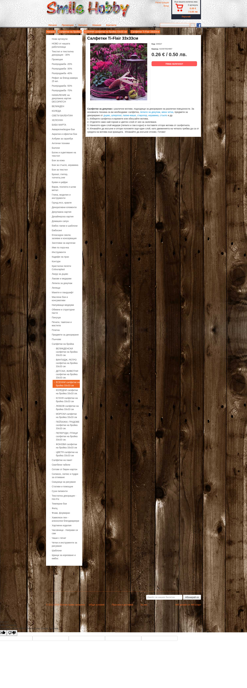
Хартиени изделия (61, 525)
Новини (97, 25)
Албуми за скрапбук (62, 138)
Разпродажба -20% (62, 64)
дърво (106, 115)
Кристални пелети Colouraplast (61, 268)
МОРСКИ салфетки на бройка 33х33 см (66, 416)
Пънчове (56, 339)
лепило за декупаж (150, 112)
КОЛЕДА (56, 111)
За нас (143, 604)
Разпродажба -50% (62, 85)
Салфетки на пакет (62, 460)
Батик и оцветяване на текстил (64, 154)
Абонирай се (192, 597)
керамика (153, 115)
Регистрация (162, 2)
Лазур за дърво (60, 274)
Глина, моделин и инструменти (61, 196)
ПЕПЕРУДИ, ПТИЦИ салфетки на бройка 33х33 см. (67, 436)
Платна (56, 330)
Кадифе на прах (60, 256)
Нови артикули (60, 39)
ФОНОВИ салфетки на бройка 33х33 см (66, 446)
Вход (166, 5)
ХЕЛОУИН (57, 120)
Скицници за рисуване (64, 482)
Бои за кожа (58, 160)
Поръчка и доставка (122, 604)
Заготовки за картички (63, 243)
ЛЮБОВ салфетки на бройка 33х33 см (67, 408)
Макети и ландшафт (63, 292)
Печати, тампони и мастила (62, 324)
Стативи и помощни (62, 486)
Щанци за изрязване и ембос (64, 557)
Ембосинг (57, 230)
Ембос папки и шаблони (64, 225)
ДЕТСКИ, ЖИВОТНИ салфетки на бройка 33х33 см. (67, 374)
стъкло (164, 115)
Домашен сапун (60, 221)
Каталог (82, 25)
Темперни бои (59, 503)
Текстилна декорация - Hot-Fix (64, 497)
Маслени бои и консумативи (60, 299)
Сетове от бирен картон (64, 469)
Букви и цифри (60, 182)
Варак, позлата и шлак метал (64, 188)
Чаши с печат (59, 538)
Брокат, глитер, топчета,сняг (60, 176)
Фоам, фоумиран (61, 513)
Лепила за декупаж (62, 283)
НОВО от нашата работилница (61, 45)
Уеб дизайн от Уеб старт (188, 604)
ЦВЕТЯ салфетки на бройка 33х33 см (67, 454)
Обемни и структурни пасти (63, 311)
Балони (56, 148)
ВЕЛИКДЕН (58, 106)
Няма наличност (174, 63)
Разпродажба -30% (62, 68)
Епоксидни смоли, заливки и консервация (64, 237)
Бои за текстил (60, 169)
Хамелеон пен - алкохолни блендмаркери (65, 519)
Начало (52, 25)
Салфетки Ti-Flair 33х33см (145, 31)
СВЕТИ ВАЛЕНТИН (62, 115)
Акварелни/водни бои (63, 129)
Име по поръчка (60, 247)
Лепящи (56, 287)
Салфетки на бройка (70, 31)
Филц (55, 508)
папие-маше (129, 115)
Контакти (111, 25)
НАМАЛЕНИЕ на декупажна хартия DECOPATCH (61, 98)
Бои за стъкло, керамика (65, 165)
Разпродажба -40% (62, 73)
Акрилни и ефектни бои (64, 134)
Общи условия (96, 604)
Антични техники (61, 143)
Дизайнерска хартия (63, 216)
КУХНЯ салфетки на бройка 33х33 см (67, 400)
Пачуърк (56, 317)
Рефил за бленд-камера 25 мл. (65, 80)
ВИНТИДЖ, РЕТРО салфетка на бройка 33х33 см (66, 363)
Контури (56, 261)
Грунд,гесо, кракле (62, 202)
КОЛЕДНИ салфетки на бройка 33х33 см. (67, 392)
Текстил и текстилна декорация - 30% (63, 53)
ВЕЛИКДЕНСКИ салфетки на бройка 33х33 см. (66, 351)
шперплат (116, 115)
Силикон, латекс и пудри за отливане (65, 476)
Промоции (68, 25)
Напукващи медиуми (63, 305)
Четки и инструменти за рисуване (64, 544)
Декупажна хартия (61, 212)
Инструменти (59, 252)
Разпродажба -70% (62, 90)
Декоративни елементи (64, 207)
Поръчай (186, 17)
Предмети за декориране (65, 334)
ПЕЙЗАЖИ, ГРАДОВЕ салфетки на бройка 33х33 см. (67, 425)
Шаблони (57, 550)
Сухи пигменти (60, 491)
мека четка (167, 112)
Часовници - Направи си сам (65, 532)
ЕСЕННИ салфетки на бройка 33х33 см (105, 31)
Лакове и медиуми (61, 278)
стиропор (142, 115)
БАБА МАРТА (59, 124)
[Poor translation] (12, 633)
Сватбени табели (61, 464)
